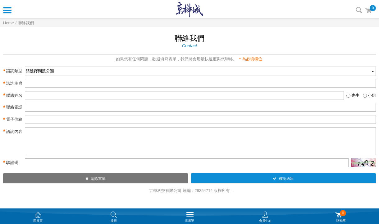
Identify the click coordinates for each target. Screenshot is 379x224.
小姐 (372, 95)
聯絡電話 (12, 108)
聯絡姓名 (12, 95)
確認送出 (283, 178)
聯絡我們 (26, 23)
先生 (355, 95)
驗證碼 (10, 163)
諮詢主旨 (12, 84)
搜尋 (359, 10)
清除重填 (95, 178)
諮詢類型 (12, 71)
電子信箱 (12, 120)
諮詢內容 (12, 131)
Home (8, 23)
